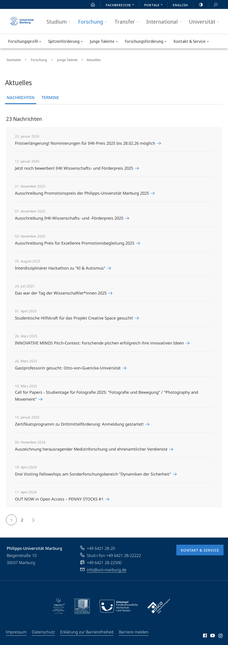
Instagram (221, 634)
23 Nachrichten (24, 116)
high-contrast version (198, 4)
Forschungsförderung (147, 42)
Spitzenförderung (67, 42)
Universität (205, 22)
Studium (60, 22)
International (165, 22)
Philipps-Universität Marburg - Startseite (22, 21)
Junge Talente (105, 42)
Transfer (128, 22)
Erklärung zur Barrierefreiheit (87, 630)
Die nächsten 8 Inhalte (31, 518)
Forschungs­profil (26, 42)
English (180, 5)
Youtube (212, 634)
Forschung (94, 22)
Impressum (16, 630)
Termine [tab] (50, 95)
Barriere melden (134, 630)
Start (90, 4)
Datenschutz (43, 630)
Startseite (12, 59)
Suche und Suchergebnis (213, 4)
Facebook (204, 634)
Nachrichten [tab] (21, 95)
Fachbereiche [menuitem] (121, 5)
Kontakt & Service (192, 42)
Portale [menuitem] (154, 5)
